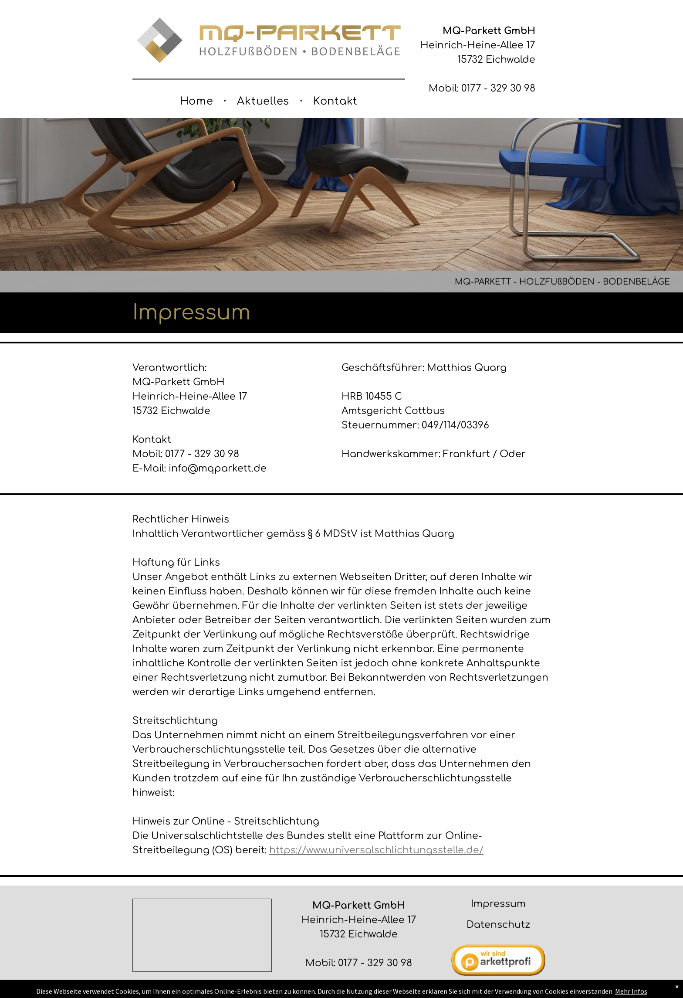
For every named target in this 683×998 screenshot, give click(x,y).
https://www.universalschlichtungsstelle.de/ (376, 850)
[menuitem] (198, 101)
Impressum (498, 904)
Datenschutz (498, 925)
